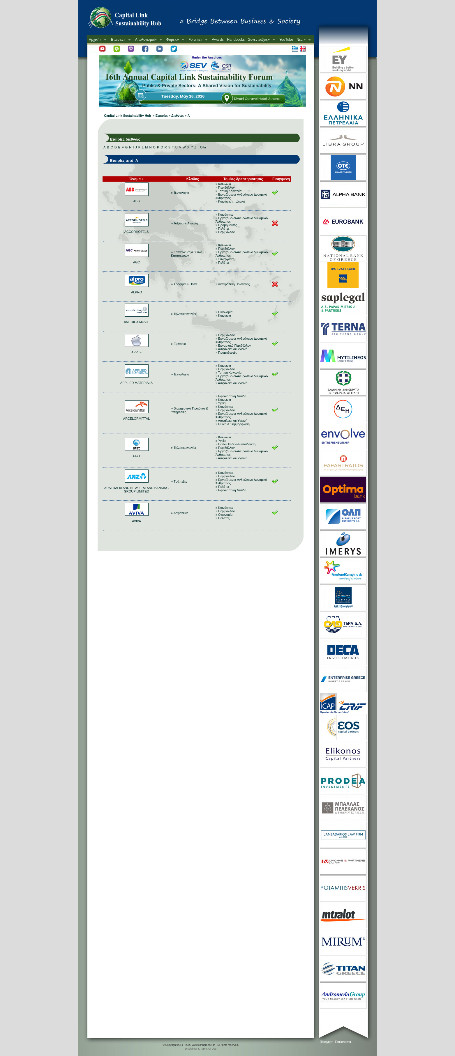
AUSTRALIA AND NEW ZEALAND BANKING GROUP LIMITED (136, 489)
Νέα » (303, 40)
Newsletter (97, 52)
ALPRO (136, 292)
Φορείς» (174, 40)
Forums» (197, 40)
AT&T (136, 456)
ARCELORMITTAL (136, 418)
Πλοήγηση (326, 1041)
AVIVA (136, 521)
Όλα (203, 147)
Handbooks (236, 40)
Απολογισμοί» (147, 40)
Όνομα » (136, 179)
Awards (218, 40)
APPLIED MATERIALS (136, 383)
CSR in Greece (130, 19)
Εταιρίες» (119, 40)
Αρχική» (97, 40)
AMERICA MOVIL (136, 322)
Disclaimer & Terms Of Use (200, 1048)
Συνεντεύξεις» (260, 40)
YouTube (286, 40)
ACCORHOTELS (136, 231)
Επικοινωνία (343, 1041)
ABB (136, 201)
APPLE (136, 352)
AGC (136, 262)
